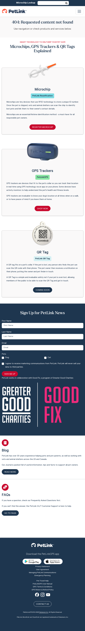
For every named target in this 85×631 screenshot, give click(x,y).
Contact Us (42, 586)
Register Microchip (42, 127)
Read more (10, 472)
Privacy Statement (42, 549)
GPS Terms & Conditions (42, 569)
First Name (6, 321)
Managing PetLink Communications (42, 555)
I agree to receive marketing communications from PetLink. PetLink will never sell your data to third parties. (42, 365)
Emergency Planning (42, 558)
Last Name (6, 332)
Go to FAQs (10, 513)
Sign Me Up (9, 374)
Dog (7, 358)
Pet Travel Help (43, 563)
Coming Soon (42, 290)
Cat (49, 358)
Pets (4, 354)
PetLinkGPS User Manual (42, 566)
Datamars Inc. (43, 594)
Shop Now (42, 209)
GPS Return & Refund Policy (43, 572)
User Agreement (42, 552)
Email (4, 343)
